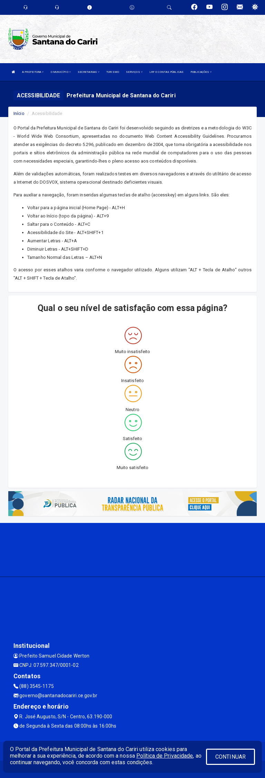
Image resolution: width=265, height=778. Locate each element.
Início (18, 113)
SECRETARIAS (88, 72)
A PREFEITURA (32, 72)
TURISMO (112, 72)
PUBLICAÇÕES (201, 72)
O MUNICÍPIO (61, 72)
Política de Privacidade (164, 755)
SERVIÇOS (134, 72)
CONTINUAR (230, 756)
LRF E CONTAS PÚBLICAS (166, 72)
